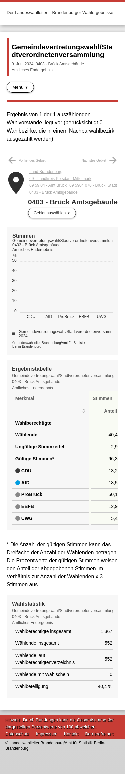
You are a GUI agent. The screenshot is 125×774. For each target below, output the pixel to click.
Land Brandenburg (45, 171)
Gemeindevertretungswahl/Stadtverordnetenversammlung (62, 50)
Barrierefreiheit (99, 733)
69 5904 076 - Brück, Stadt (93, 185)
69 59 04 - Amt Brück (48, 185)
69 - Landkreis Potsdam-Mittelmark (60, 178)
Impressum (46, 733)
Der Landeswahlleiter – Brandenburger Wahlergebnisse (60, 12)
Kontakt (71, 733)
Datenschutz (17, 733)
